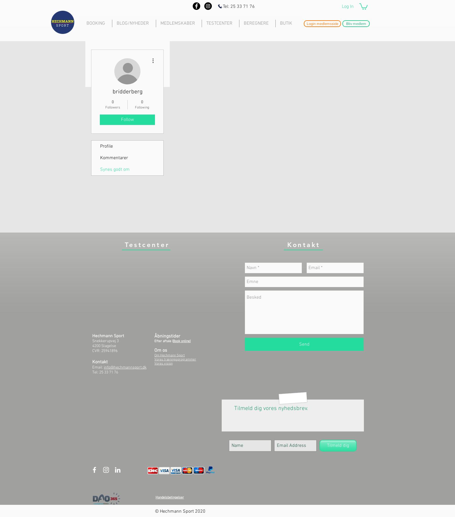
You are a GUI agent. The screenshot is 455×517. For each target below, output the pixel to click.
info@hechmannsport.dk (125, 367)
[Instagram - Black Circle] (208, 6)
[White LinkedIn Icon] (118, 470)
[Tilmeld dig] (338, 445)
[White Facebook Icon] (94, 470)
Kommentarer (114, 158)
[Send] (304, 344)
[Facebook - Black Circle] (196, 6)
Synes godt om (115, 170)
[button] (363, 6)
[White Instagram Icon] (106, 470)
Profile (106, 146)
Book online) (182, 341)
